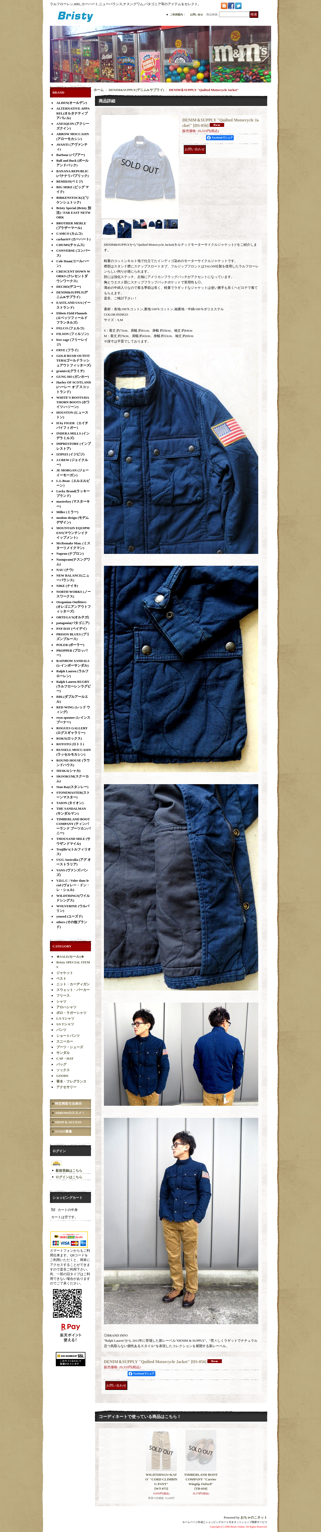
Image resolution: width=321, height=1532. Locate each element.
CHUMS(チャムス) (70, 245)
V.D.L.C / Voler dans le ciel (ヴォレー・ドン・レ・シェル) (73, 885)
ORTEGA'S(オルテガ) (72, 617)
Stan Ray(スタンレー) (72, 787)
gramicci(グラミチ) (70, 371)
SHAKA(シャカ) (68, 771)
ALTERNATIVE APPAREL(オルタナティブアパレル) (73, 113)
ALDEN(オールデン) (71, 103)
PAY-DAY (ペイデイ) (71, 628)
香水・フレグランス (71, 1081)
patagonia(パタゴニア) (73, 623)
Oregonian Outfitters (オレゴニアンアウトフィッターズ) (73, 606)
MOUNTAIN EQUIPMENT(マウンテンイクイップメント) (73, 532)
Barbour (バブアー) (70, 155)
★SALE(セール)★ (70, 956)
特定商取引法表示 (68, 1103)
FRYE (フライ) (67, 350)
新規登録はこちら (69, 1171)
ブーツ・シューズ (69, 1047)
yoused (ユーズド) (69, 916)
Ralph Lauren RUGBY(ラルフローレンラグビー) (73, 686)
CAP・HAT (65, 1058)
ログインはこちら (69, 1177)
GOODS (62, 1076)
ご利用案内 (176, 14)
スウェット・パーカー (73, 990)
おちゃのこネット (253, 1517)
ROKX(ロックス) (69, 738)
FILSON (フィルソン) (72, 334)
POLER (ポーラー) (70, 645)
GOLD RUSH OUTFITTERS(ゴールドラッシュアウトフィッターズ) (73, 360)
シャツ (61, 1001)
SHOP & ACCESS (68, 1122)
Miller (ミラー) (67, 512)
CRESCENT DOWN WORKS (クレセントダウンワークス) (73, 276)
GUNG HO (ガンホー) (72, 377)
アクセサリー (66, 1087)
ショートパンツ (68, 1036)
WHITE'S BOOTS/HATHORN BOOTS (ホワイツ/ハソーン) (73, 402)
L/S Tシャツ (65, 1018)
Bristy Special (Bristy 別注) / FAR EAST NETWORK (73, 212)
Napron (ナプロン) (70, 553)
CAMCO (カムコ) (69, 233)
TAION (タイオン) (70, 803)
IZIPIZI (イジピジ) (70, 454)
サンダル (63, 1053)
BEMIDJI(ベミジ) (69, 181)
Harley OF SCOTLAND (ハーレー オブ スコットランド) (73, 387)
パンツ (61, 1030)
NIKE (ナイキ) (67, 586)
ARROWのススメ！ (70, 1113)
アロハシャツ (66, 1007)
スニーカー (64, 1041)
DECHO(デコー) (68, 287)
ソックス (63, 1070)
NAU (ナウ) (64, 570)
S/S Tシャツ (65, 1024)
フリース (63, 995)
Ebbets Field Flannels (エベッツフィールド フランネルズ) (71, 317)
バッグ (61, 1064)
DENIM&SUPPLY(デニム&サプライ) (136, 90)
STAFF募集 (63, 1131)
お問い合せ (196, 14)
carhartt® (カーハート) (73, 239)
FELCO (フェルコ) (70, 328)
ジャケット (64, 973)
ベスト (61, 978)
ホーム (99, 90)
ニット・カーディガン (73, 984)
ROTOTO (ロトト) (70, 744)
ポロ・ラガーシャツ (71, 1013)
